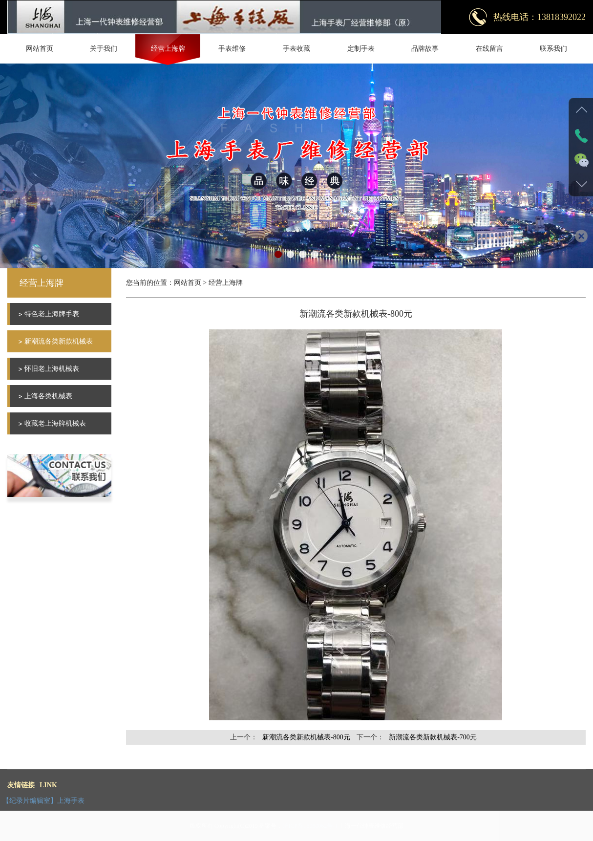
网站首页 (39, 48)
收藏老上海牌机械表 (55, 423)
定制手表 (361, 48)
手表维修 (232, 48)
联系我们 (553, 48)
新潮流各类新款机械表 (58, 341)
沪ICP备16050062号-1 (310, 825)
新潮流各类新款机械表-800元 (306, 737)
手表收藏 (296, 48)
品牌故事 (425, 48)
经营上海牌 (168, 48)
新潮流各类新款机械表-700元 (433, 737)
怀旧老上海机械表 (51, 368)
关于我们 (103, 48)
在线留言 (489, 48)
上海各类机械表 (48, 396)
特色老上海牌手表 (51, 314)
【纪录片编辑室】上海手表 (43, 800)
